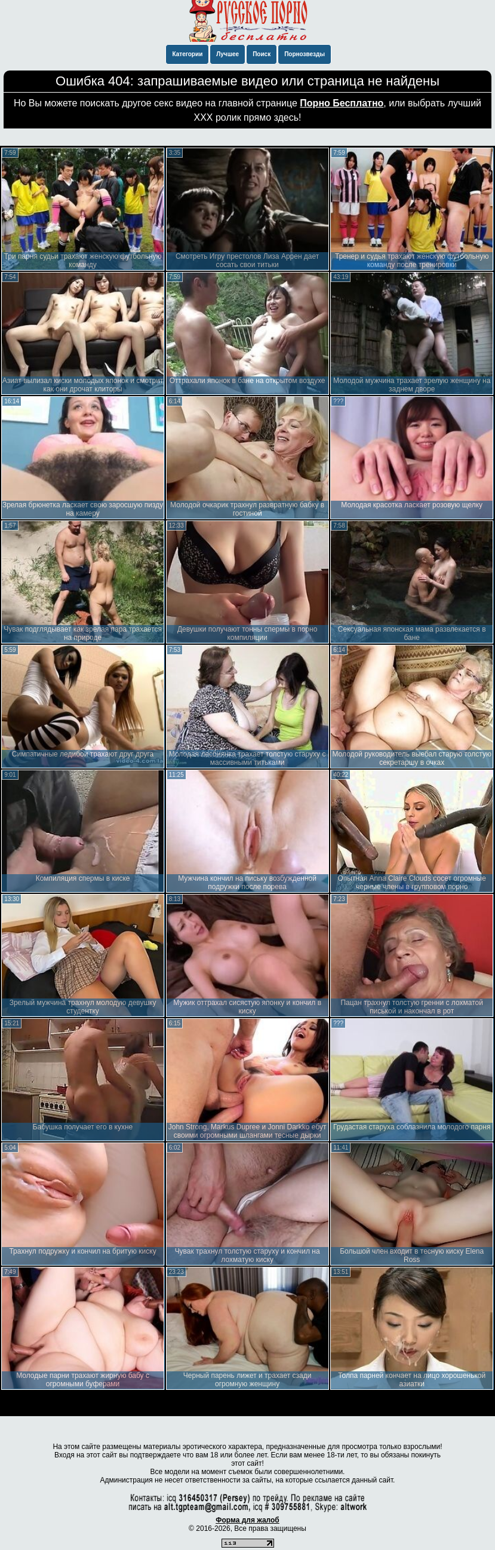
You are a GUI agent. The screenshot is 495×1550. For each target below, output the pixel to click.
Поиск (261, 54)
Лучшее (227, 54)
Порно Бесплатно (341, 103)
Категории (187, 54)
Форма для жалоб (247, 1520)
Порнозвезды (304, 54)
